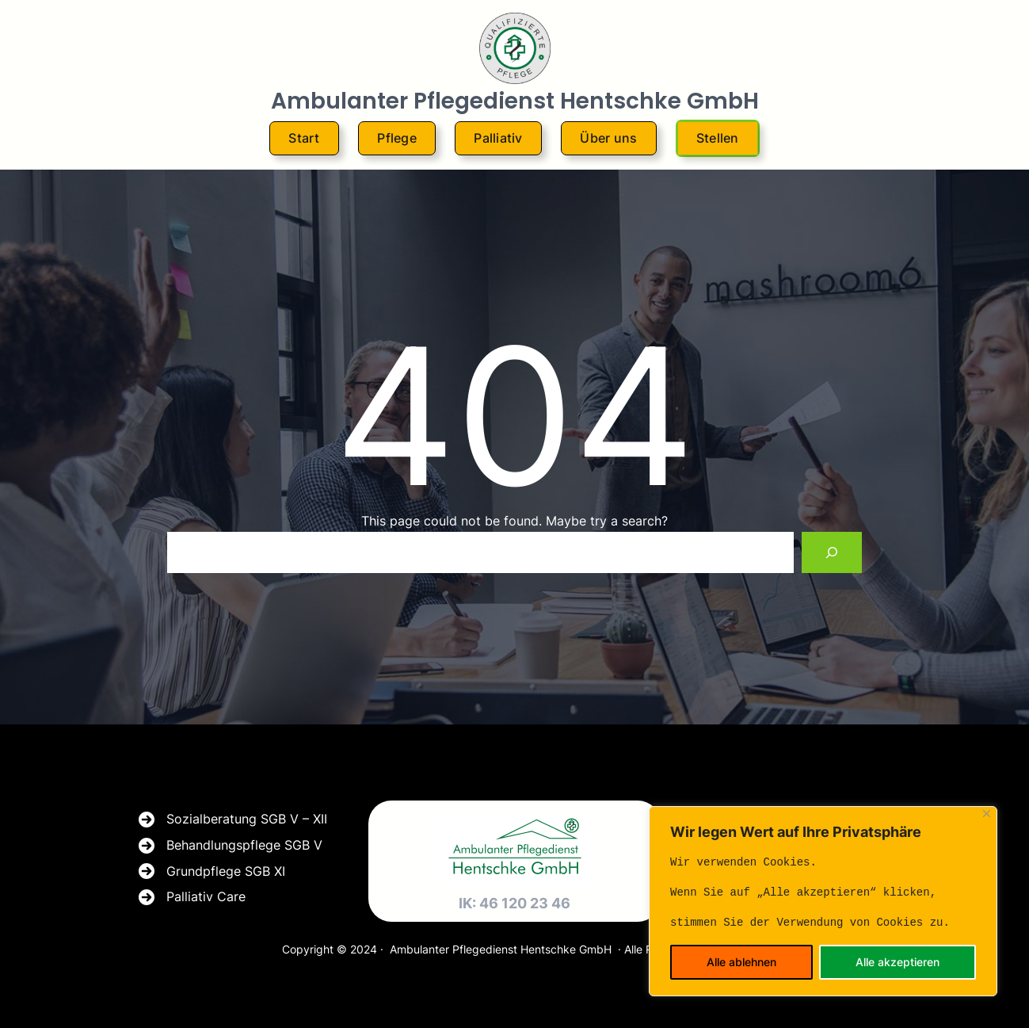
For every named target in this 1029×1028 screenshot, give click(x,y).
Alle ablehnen (741, 962)
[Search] (832, 552)
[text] (823, 892)
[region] (823, 901)
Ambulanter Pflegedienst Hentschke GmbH (515, 101)
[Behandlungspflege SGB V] (230, 845)
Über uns (608, 138)
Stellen (717, 138)
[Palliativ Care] (192, 897)
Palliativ (498, 138)
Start (303, 138)
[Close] (986, 813)
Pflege (397, 138)
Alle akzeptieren (897, 962)
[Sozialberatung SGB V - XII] (233, 819)
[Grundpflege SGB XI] (212, 872)
